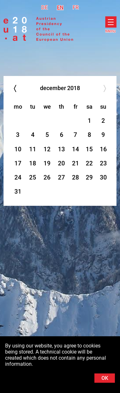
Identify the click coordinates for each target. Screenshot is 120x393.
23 (103, 163)
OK (104, 378)
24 (17, 177)
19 (47, 163)
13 (61, 149)
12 (47, 149)
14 (75, 149)
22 (89, 163)
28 (75, 177)
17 (17, 163)
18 (32, 163)
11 (32, 149)
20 (61, 163)
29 (89, 177)
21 (75, 163)
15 (89, 149)
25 (32, 177)
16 (103, 149)
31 (17, 191)
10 (17, 149)
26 (47, 177)
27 (61, 177)
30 (103, 177)
